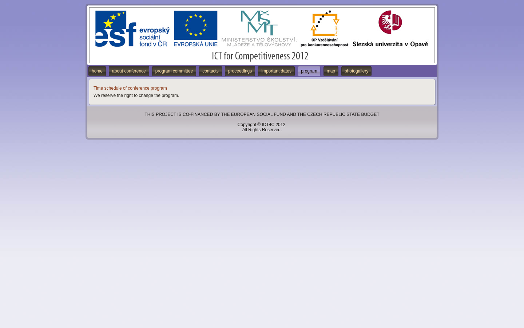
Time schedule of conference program (130, 88)
